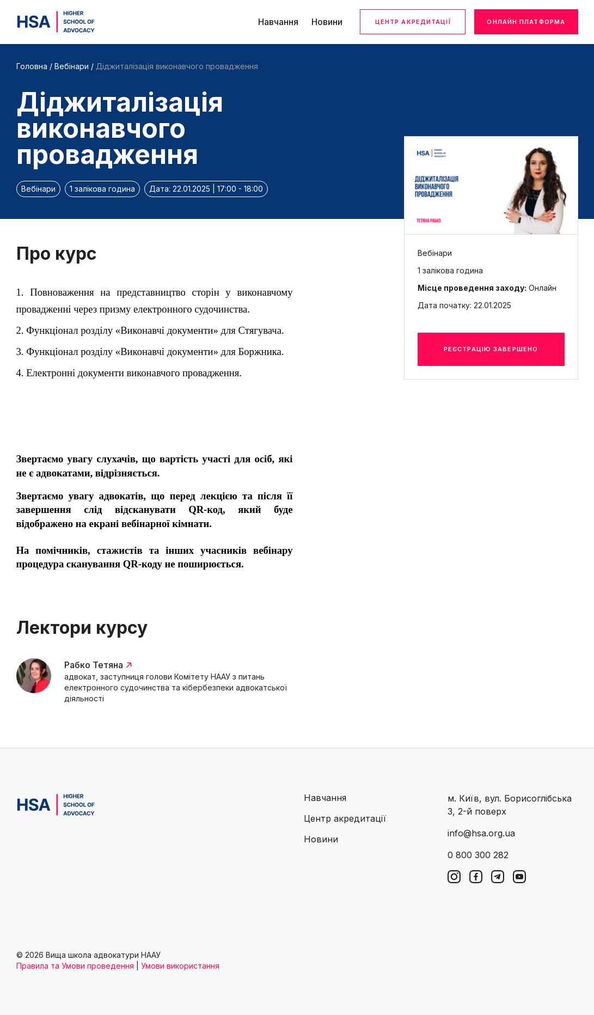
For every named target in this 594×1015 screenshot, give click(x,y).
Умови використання (180, 965)
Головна (31, 66)
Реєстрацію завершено (491, 349)
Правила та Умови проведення (75, 965)
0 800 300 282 (478, 854)
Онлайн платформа (526, 22)
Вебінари (71, 66)
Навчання (278, 21)
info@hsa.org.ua (481, 833)
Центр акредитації (413, 22)
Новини (326, 21)
